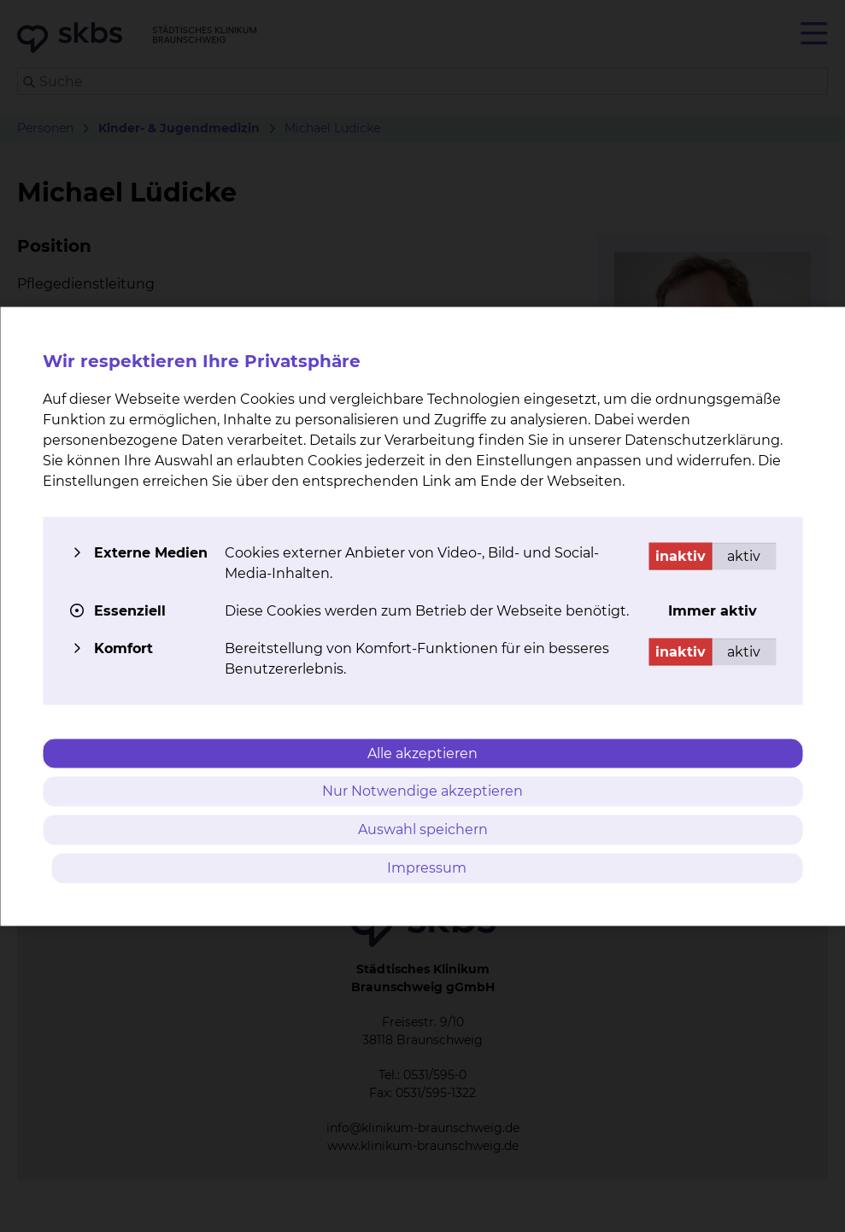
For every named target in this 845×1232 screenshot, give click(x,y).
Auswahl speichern (423, 829)
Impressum (427, 867)
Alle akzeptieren (422, 752)
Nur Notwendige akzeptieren (422, 791)
